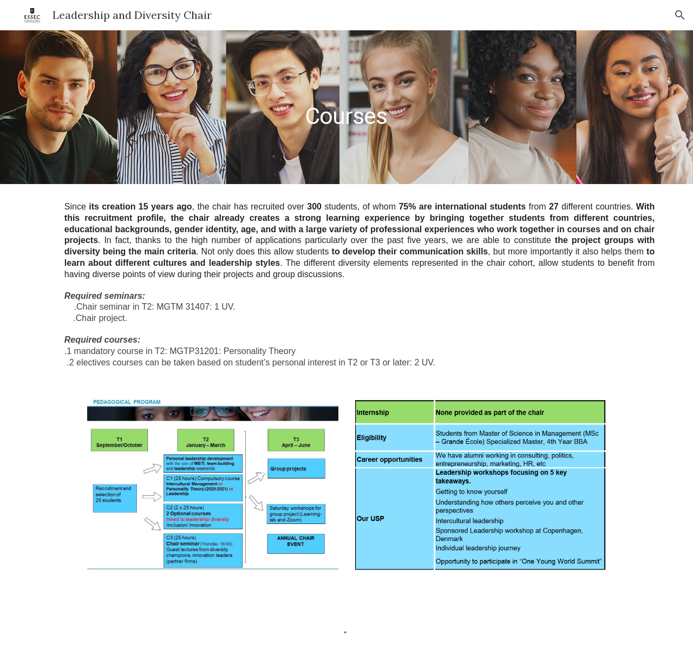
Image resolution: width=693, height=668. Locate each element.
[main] (346, 107)
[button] (680, 15)
